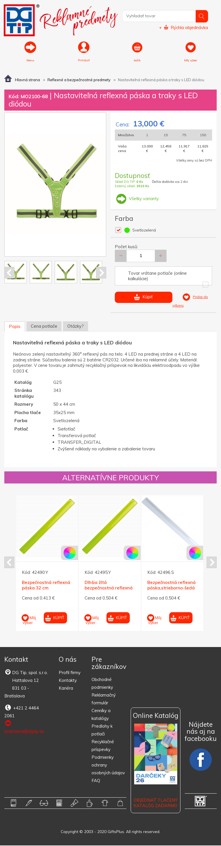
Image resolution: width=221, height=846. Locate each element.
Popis (14, 327)
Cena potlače (44, 326)
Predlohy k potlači (102, 730)
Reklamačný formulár (104, 699)
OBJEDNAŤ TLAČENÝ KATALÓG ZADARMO (156, 803)
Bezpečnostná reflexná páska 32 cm (46, 585)
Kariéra (66, 688)
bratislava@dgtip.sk (24, 727)
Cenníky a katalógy (101, 715)
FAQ (96, 781)
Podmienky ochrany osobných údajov (108, 765)
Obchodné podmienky (102, 684)
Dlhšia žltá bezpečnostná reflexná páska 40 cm (109, 588)
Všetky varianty (137, 199)
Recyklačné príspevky (103, 746)
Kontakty (68, 680)
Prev (9, 273)
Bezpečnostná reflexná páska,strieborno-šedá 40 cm (171, 588)
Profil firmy (70, 673)
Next (101, 273)
